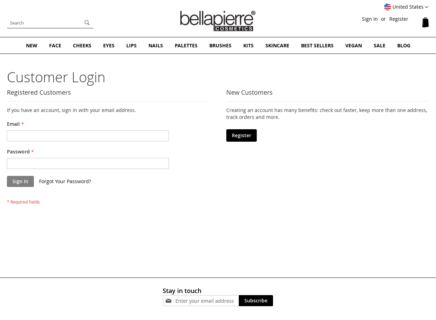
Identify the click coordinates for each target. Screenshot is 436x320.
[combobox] (50, 22)
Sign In (370, 19)
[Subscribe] (256, 300)
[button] (406, 7)
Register (398, 19)
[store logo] (218, 21)
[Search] (87, 22)
